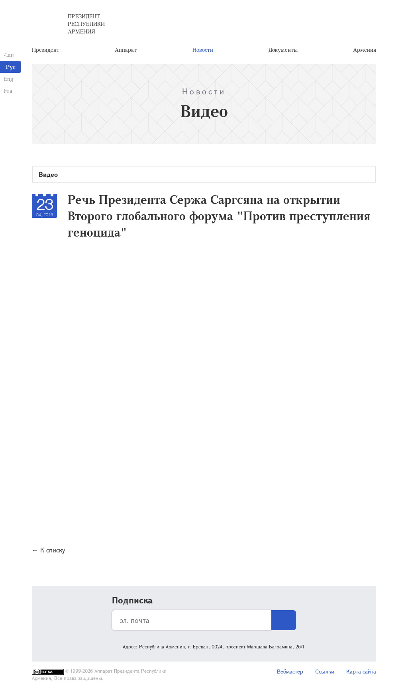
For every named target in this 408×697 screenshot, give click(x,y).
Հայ (9, 55)
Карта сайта (361, 671)
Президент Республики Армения (86, 23)
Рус (11, 66)
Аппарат (126, 49)
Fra (8, 90)
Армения (364, 49)
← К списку (48, 550)
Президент (45, 49)
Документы (283, 49)
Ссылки (324, 671)
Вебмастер (290, 671)
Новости (202, 49)
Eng (8, 78)
